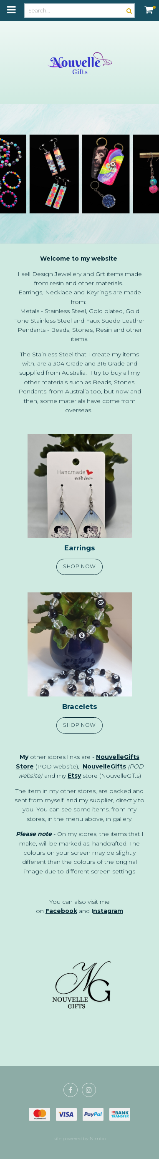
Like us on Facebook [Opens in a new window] (70, 1090)
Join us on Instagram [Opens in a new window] (89, 1090)
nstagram (108, 911)
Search (128, 10)
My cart (154, 7)
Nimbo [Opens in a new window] (98, 1139)
